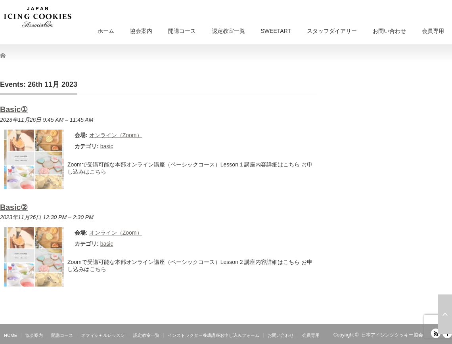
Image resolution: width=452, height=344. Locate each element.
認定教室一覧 (228, 31)
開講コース (182, 31)
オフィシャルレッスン (103, 335)
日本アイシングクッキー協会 (392, 335)
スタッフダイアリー (332, 31)
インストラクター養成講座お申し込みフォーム (213, 335)
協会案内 (141, 31)
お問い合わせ (389, 31)
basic (106, 146)
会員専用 (433, 31)
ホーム (106, 31)
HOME (10, 335)
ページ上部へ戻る (445, 314)
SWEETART (276, 31)
